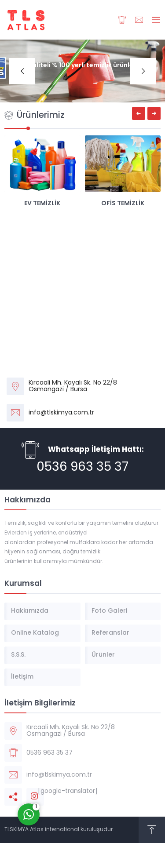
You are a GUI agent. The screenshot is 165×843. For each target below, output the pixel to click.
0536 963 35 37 (82, 467)
